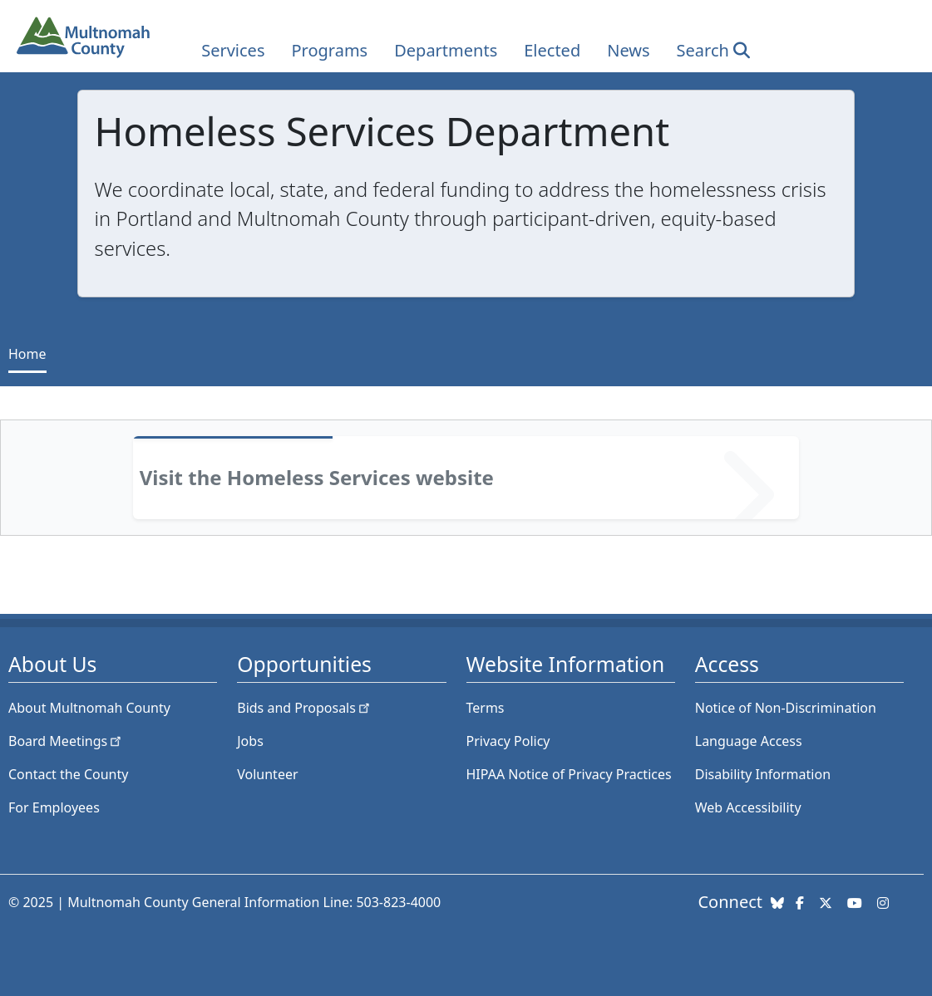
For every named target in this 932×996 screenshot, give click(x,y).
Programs (329, 50)
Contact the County (68, 774)
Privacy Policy (508, 741)
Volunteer (267, 774)
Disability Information (763, 774)
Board (66, 741)
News (628, 50)
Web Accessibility (748, 807)
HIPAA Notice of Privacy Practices (569, 774)
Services (232, 50)
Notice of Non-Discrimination (785, 708)
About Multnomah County (89, 708)
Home (27, 354)
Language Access (748, 741)
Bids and (304, 708)
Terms (485, 708)
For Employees (54, 807)
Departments (445, 50)
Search (703, 50)
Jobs (250, 741)
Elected (552, 50)
